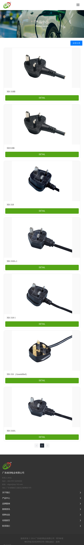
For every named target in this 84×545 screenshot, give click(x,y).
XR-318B (11, 91)
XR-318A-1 (12, 261)
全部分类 (76, 43)
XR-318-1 (11, 317)
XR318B (11, 148)
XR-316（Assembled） (17, 374)
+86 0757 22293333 (14, 481)
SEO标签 (59, 538)
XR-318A (11, 431)
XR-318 (10, 204)
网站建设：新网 (53, 542)
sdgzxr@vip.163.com (15, 484)
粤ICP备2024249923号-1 (35, 542)
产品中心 (42, 22)
